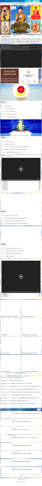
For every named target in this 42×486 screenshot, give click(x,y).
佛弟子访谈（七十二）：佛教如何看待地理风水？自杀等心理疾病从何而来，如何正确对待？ (18, 403)
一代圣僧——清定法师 (5, 353)
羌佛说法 (3, 137)
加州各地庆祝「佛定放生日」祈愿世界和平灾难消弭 (21, 453)
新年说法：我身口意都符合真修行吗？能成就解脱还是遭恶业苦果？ (17, 146)
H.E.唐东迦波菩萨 (4, 334)
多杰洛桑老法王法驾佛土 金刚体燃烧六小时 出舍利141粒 (15, 220)
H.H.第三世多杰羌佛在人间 (10, 108)
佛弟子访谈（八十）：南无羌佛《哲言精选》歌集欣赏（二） (13, 380)
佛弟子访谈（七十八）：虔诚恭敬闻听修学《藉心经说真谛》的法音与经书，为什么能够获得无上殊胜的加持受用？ (21, 386)
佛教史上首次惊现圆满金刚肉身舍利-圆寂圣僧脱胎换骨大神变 (16, 218)
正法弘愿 (23, 479)
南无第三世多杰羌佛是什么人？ (11, 111)
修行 (12, 38)
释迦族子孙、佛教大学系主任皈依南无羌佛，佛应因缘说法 (15, 149)
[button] (21, 169)
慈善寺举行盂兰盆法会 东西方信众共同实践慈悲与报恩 (22, 469)
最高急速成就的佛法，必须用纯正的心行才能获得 (14, 250)
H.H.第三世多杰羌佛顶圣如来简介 (11, 116)
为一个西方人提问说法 (9, 141)
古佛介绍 (2, 106)
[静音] (37, 179)
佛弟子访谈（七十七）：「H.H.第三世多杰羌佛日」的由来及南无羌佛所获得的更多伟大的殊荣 (19, 389)
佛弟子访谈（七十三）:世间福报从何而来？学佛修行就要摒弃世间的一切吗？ (16, 400)
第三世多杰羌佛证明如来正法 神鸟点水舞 (12, 248)
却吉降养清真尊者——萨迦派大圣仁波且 (29, 334)
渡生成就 (3, 211)
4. (5, 185)
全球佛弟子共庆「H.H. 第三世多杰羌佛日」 (20, 429)
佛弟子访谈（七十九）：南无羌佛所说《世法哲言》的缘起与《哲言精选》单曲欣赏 (17, 383)
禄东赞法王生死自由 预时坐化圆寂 (11, 215)
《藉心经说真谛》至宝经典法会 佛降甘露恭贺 (13, 253)
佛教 (29, 38)
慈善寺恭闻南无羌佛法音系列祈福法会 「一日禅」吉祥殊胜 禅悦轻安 (24, 437)
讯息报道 (13, 412)
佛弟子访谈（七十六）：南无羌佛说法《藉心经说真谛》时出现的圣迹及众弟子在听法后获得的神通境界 (20, 392)
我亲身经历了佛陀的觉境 (9, 256)
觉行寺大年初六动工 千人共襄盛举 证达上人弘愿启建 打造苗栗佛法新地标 (25, 413)
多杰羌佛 (11, 42)
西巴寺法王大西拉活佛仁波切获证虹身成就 (30, 371)
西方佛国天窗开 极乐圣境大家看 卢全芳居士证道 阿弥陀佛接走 (16, 223)
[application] (21, 56)
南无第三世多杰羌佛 (9, 106)
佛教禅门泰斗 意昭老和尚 (5, 371)
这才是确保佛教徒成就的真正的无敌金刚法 (13, 152)
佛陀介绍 (3, 102)
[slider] (20, 179)
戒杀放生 (13, 452)
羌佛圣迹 (3, 244)
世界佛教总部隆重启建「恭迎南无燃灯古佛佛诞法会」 (22, 461)
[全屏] (39, 179)
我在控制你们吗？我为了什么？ (11, 144)
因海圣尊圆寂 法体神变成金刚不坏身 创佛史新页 (10, 316)
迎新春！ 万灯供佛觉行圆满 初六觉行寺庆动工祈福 (21, 421)
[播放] (2, 179)
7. (5, 188)
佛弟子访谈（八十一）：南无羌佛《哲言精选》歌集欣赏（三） (13, 377)
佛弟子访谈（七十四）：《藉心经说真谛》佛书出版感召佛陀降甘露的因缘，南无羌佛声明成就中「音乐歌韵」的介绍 (21, 397)
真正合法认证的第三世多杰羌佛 (11, 114)
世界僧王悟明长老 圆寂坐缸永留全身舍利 (29, 353)
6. (5, 187)
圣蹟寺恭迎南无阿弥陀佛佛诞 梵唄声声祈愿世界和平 (21, 445)
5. (5, 186)
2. (5, 182)
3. (5, 296)
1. (5, 181)
